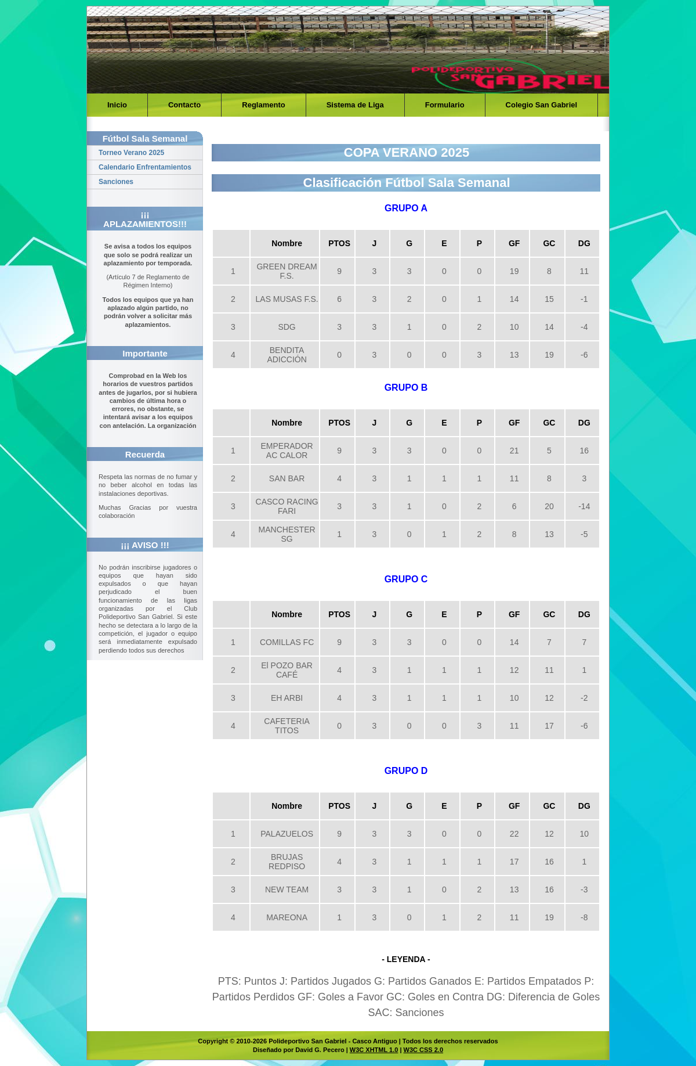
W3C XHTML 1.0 (374, 1049)
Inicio (117, 104)
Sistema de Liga (355, 104)
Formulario (445, 104)
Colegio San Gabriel (542, 104)
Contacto (184, 104)
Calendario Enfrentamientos (145, 167)
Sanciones (116, 182)
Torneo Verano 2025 (131, 153)
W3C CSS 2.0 (423, 1049)
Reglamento (263, 104)
